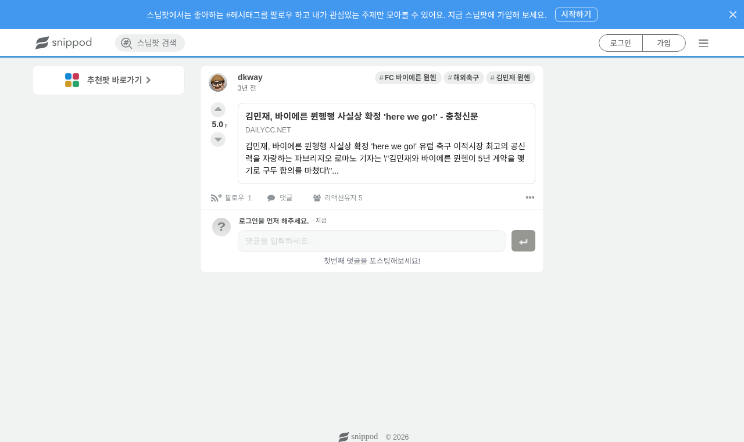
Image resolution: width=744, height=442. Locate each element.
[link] (408, 77)
